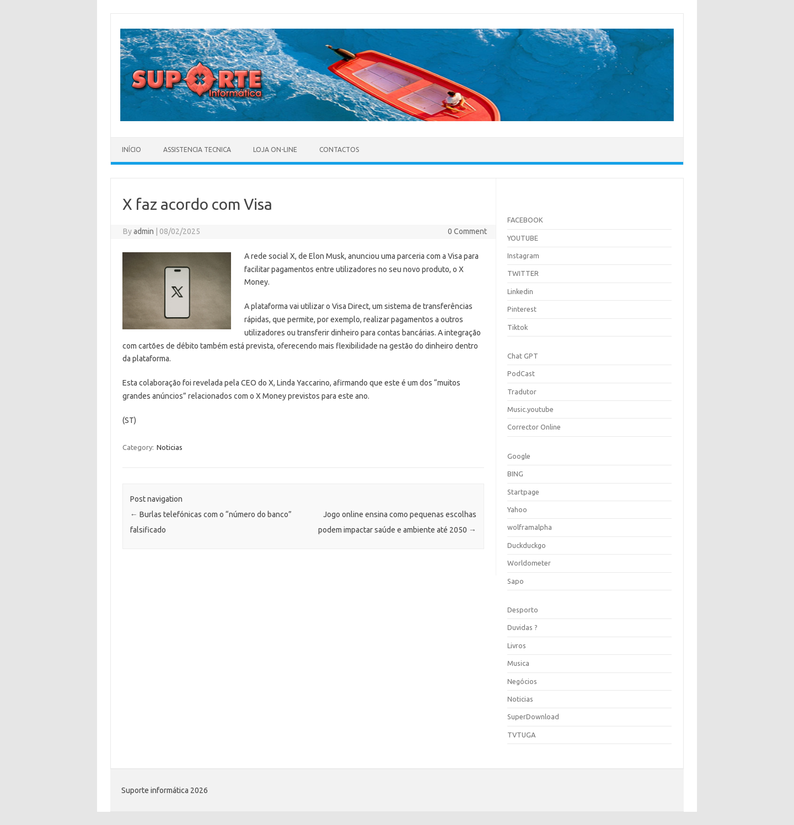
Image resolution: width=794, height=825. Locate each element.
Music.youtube (530, 409)
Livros (516, 645)
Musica (518, 663)
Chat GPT (522, 356)
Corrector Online (534, 427)
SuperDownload (533, 716)
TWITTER (523, 273)
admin (143, 231)
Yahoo (517, 509)
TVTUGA (521, 735)
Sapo (515, 581)
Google (518, 456)
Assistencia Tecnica (197, 149)
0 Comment (467, 231)
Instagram (523, 255)
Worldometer (529, 563)
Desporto (522, 610)
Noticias (170, 447)
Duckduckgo (526, 545)
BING (515, 473)
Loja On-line (275, 149)
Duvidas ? (522, 627)
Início (131, 149)
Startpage (523, 492)
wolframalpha (529, 527)
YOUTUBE (522, 238)
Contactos (339, 149)
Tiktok (517, 327)
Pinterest (522, 309)
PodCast (521, 373)
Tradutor (522, 391)
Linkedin (520, 291)
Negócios (522, 681)
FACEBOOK (525, 220)
